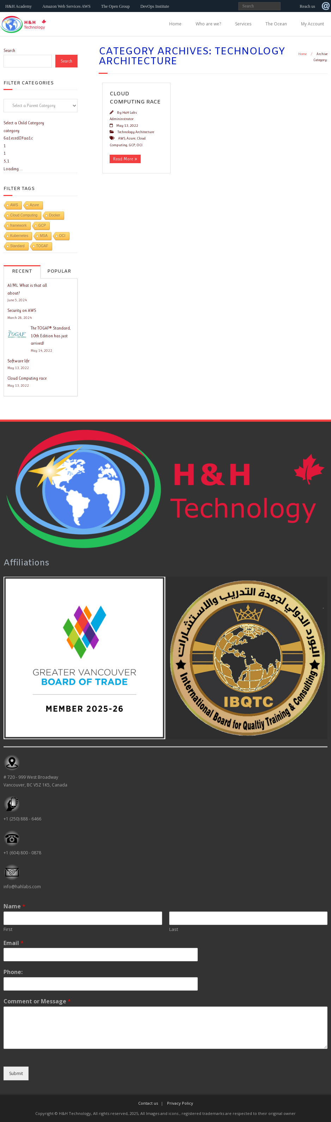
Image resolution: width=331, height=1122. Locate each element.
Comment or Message (37, 1001)
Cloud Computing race (27, 378)
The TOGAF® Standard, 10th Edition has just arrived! (51, 336)
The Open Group (115, 6)
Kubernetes (19, 236)
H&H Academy (18, 6)
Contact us (148, 1103)
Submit (16, 1073)
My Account (312, 24)
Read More (123, 158)
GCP (132, 145)
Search (9, 50)
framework (18, 225)
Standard (17, 246)
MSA (44, 236)
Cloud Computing (23, 215)
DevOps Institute (154, 6)
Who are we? (208, 24)
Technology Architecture (135, 132)
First (8, 929)
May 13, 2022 (18, 368)
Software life (18, 360)
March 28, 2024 (19, 318)
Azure (131, 138)
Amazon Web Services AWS (66, 6)
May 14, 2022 (41, 350)
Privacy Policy (180, 1103)
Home (175, 24)
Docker (54, 215)
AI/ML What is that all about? (27, 289)
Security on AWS (21, 310)
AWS (121, 138)
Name (14, 906)
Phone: (13, 972)
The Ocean (276, 24)
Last (173, 929)
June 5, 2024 (17, 300)
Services (243, 24)
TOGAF (42, 246)
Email (14, 943)
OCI (139, 145)
